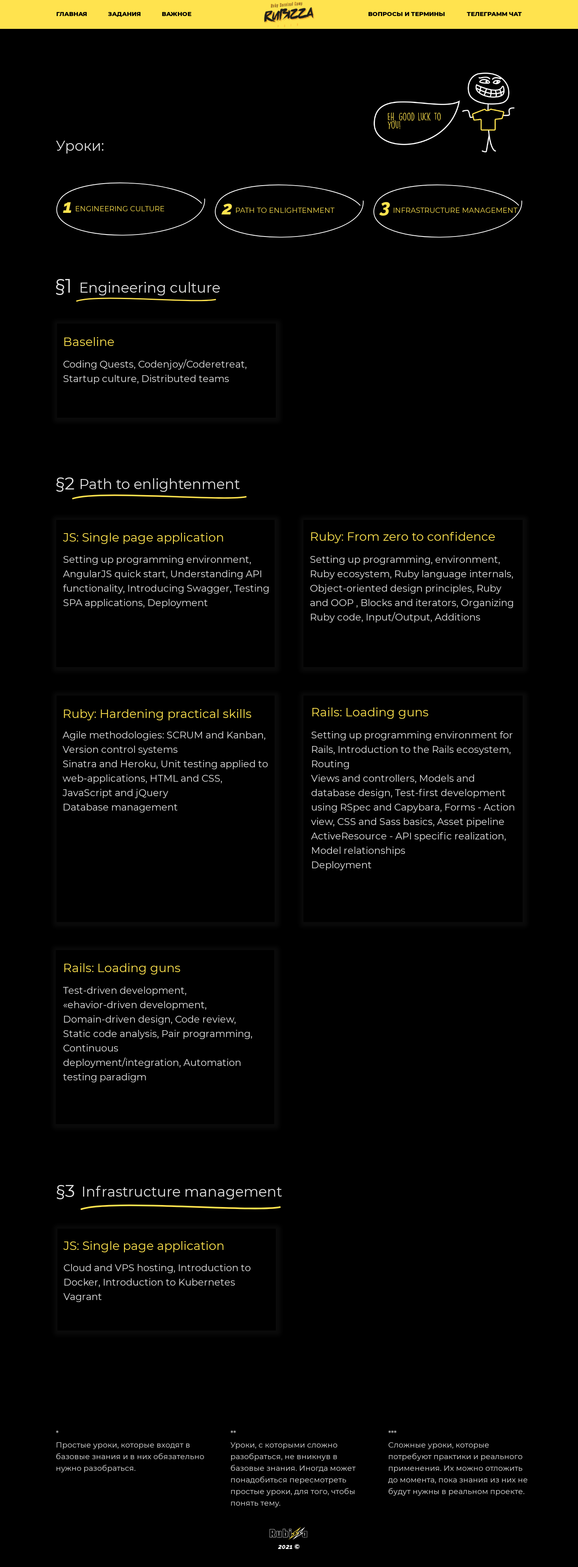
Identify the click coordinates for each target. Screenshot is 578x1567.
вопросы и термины (406, 14)
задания (124, 14)
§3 (65, 1190)
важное (176, 14)
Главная (71, 14)
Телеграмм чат (494, 14)
